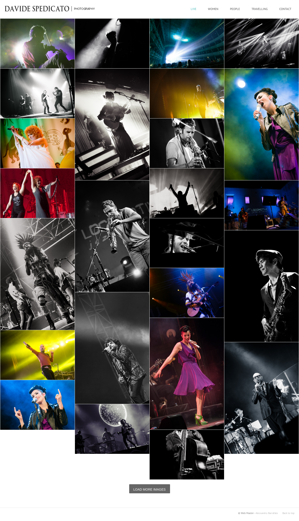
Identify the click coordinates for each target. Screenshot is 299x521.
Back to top (288, 513)
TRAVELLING (260, 9)
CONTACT (285, 9)
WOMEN (213, 9)
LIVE (193, 9)
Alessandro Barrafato (267, 513)
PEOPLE (235, 9)
